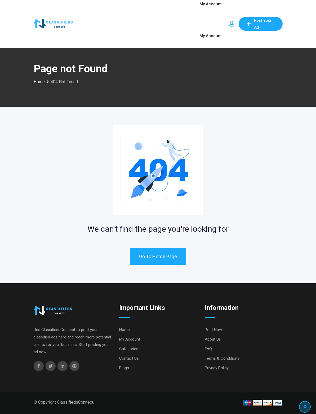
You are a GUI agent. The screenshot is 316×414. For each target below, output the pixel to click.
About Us (213, 339)
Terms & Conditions (222, 358)
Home (124, 329)
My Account (210, 35)
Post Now (213, 329)
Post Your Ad (259, 24)
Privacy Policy (217, 367)
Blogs (124, 367)
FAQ (208, 348)
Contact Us (129, 358)
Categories (128, 348)
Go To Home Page (158, 256)
